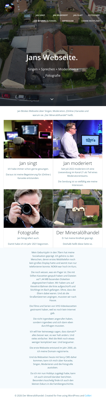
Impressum (69, 21)
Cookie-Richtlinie (90, 21)
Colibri (88, 395)
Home (27, 15)
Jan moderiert (60, 15)
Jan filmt (78, 15)
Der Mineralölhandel (45, 21)
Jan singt (42, 15)
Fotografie (94, 15)
